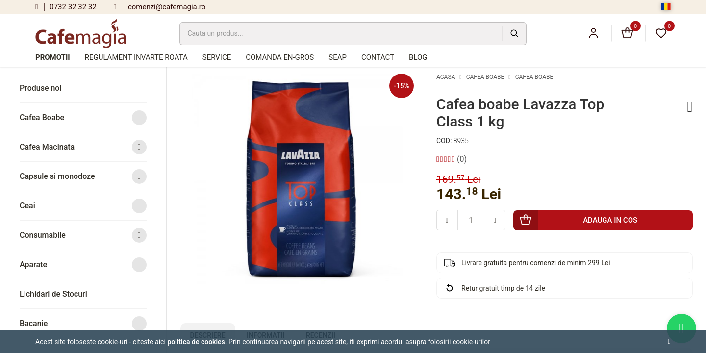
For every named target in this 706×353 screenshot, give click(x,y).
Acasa (445, 77)
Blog (418, 57)
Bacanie (83, 323)
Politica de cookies (196, 342)
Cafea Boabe (83, 117)
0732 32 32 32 (66, 6)
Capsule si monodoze (83, 176)
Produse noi (41, 88)
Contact (377, 57)
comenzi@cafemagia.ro (160, 6)
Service (216, 57)
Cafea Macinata (83, 146)
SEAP (337, 57)
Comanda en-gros (280, 57)
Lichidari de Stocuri (53, 294)
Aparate (83, 264)
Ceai (83, 205)
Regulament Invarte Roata (136, 57)
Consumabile (83, 235)
